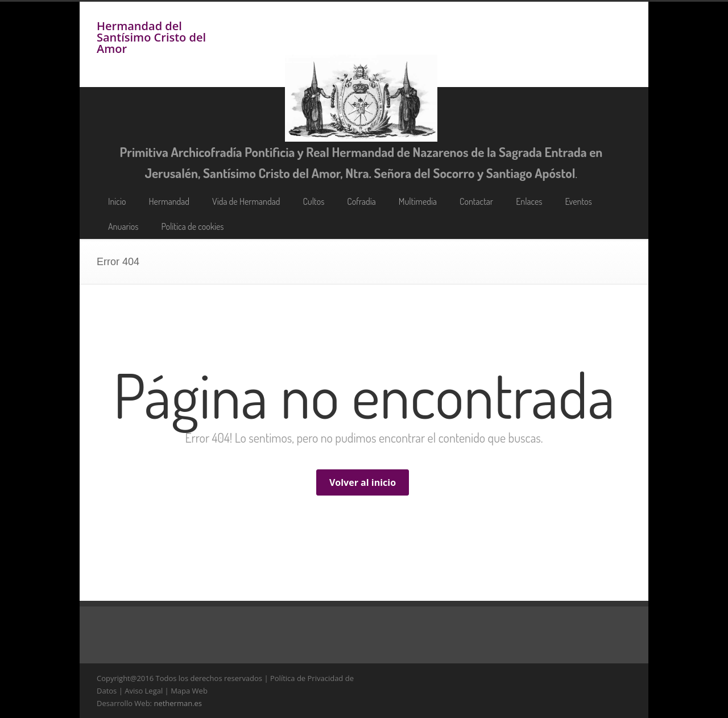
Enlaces (529, 201)
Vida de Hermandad (246, 201)
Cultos (313, 201)
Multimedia (418, 201)
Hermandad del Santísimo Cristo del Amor (151, 37)
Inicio (117, 201)
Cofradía (361, 201)
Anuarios (123, 226)
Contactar (476, 201)
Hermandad (168, 201)
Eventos (578, 201)
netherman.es (178, 703)
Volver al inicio (362, 482)
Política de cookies (192, 226)
